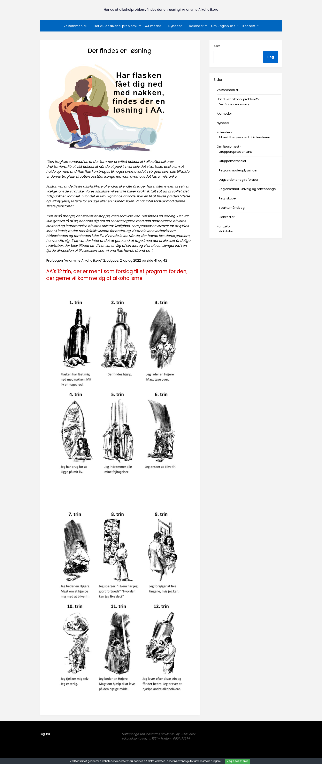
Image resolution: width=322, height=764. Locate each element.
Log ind (45, 734)
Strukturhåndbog (232, 207)
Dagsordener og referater (238, 179)
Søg (217, 46)
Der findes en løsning (234, 104)
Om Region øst (223, 26)
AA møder (153, 26)
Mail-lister (226, 231)
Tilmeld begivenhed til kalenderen (244, 137)
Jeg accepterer (237, 761)
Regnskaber (228, 198)
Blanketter (227, 217)
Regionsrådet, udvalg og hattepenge (247, 189)
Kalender (196, 26)
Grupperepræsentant (235, 151)
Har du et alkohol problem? (116, 26)
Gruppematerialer (232, 161)
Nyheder (175, 26)
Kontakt (249, 26)
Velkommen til (75, 26)
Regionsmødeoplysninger (238, 170)
